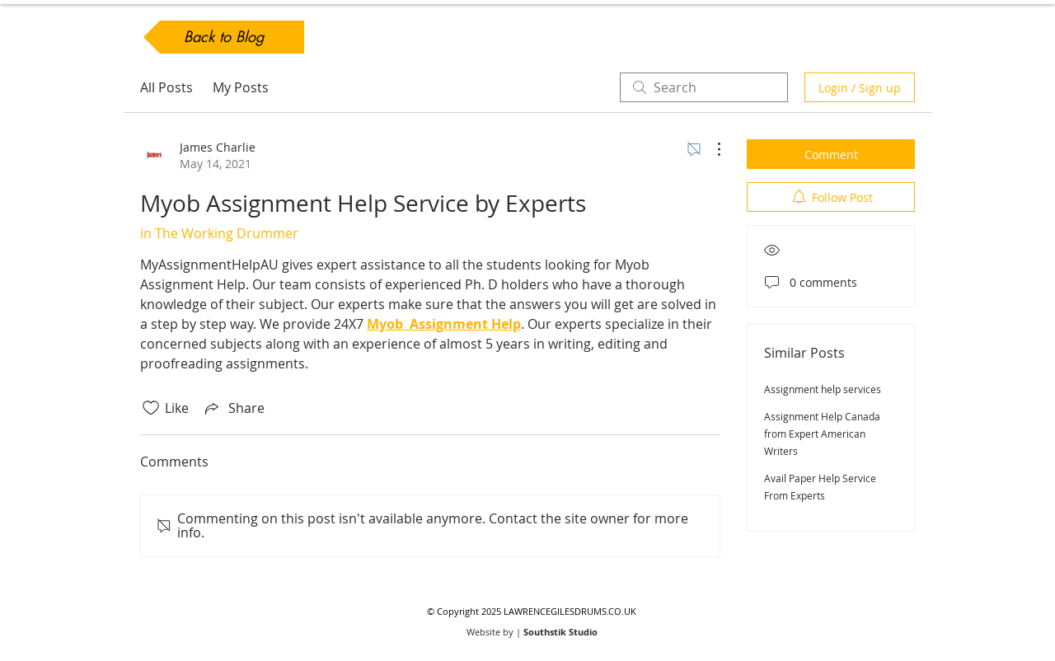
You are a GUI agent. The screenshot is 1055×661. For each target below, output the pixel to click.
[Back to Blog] (223, 37)
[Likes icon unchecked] (151, 408)
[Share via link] (233, 408)
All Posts (166, 87)
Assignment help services (822, 389)
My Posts (241, 87)
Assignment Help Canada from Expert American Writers (822, 433)
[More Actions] (710, 149)
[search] (704, 87)
